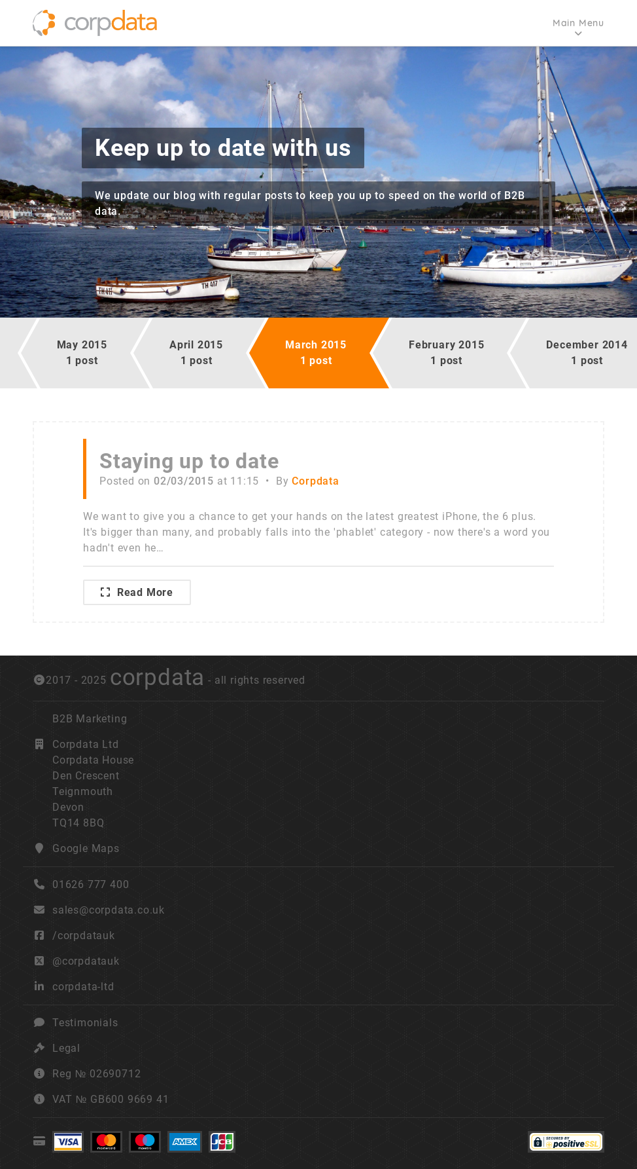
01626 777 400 (81, 884)
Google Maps (86, 848)
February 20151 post (446, 353)
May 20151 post (82, 353)
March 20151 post (316, 353)
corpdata (157, 677)
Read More (137, 592)
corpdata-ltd (83, 986)
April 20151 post (196, 353)
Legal (66, 1048)
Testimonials (85, 1022)
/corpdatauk (83, 935)
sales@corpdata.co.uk (108, 910)
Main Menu (578, 23)
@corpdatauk (86, 961)
